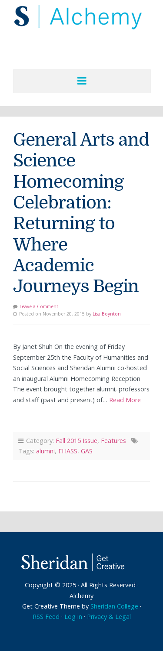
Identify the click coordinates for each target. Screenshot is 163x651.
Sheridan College (114, 606)
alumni (45, 451)
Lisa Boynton (107, 314)
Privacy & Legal (109, 616)
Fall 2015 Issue (76, 440)
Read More (125, 400)
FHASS (67, 451)
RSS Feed (46, 616)
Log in (73, 616)
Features (113, 440)
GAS (87, 451)
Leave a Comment (39, 306)
